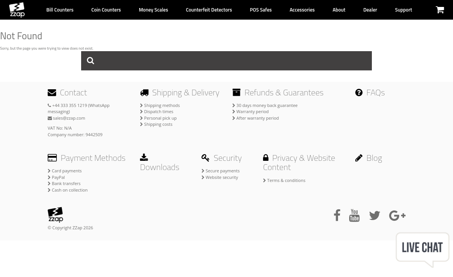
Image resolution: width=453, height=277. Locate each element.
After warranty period (255, 118)
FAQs (370, 92)
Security (222, 157)
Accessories (302, 9)
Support (403, 9)
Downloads (159, 164)
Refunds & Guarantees (277, 92)
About (339, 9)
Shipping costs (156, 124)
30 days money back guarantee (265, 105)
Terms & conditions (284, 180)
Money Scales (153, 9)
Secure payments (221, 171)
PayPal (56, 177)
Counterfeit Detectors (209, 9)
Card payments (65, 171)
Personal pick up (158, 118)
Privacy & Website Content (299, 162)
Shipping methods (160, 105)
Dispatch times (156, 111)
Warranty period (250, 111)
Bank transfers (64, 183)
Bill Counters (59, 9)
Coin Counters (106, 9)
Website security (220, 177)
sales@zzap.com (66, 118)
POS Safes (261, 9)
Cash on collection (68, 190)
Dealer (370, 9)
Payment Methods (86, 157)
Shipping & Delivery (180, 92)
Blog (368, 157)
